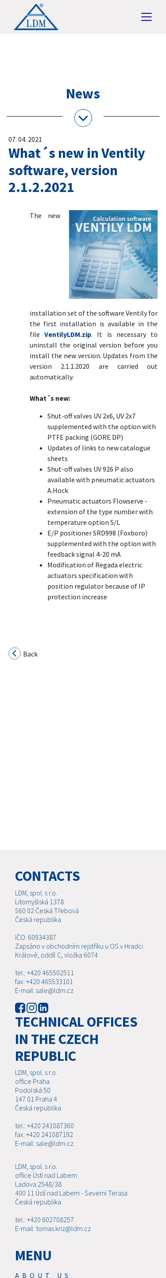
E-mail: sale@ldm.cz (44, 1001)
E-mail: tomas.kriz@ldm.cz (53, 1239)
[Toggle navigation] (146, 17)
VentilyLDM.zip (67, 334)
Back (23, 655)
